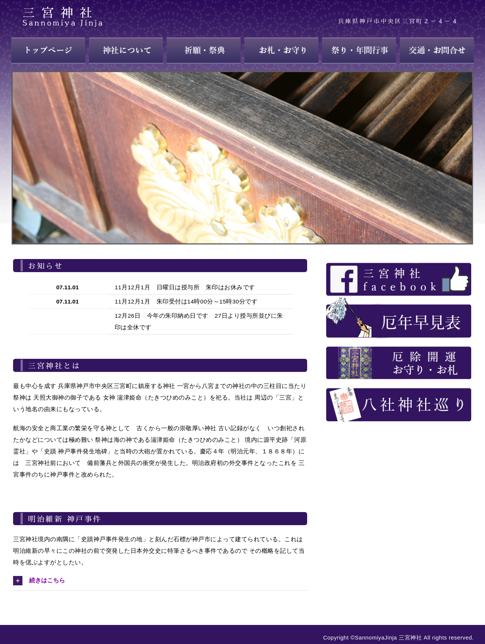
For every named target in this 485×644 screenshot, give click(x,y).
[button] (160, 580)
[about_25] (399, 299)
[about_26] (399, 341)
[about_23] (399, 258)
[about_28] (399, 383)
